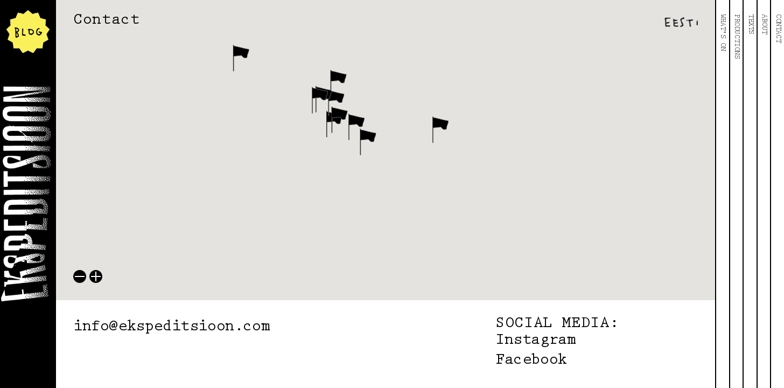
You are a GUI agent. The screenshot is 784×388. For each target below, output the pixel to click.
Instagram (535, 340)
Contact (778, 28)
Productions (736, 36)
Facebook (531, 360)
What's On (722, 32)
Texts (750, 24)
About (764, 24)
